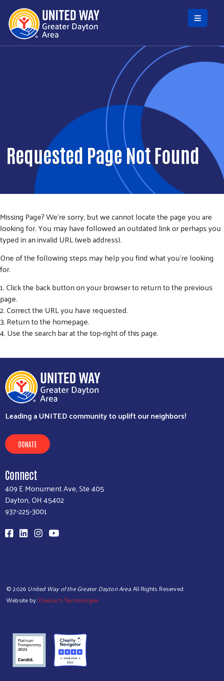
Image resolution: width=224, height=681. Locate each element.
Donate (27, 444)
